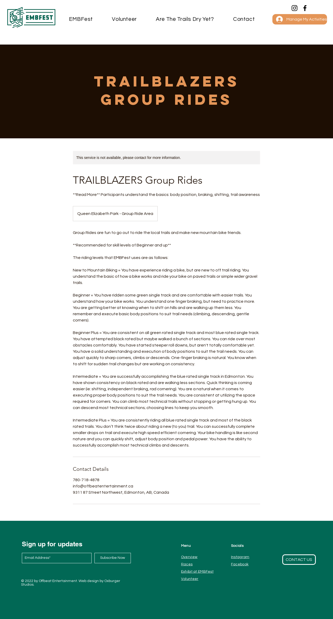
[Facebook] (305, 8)
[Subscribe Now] (112, 558)
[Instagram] (294, 8)
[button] (244, 19)
